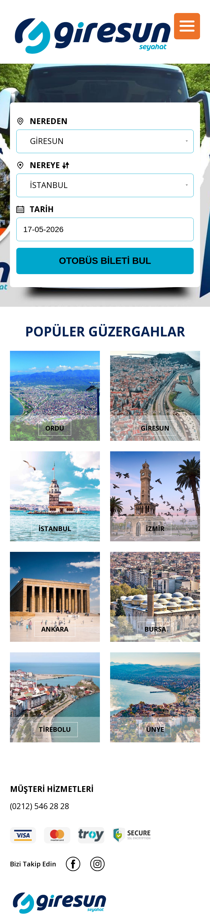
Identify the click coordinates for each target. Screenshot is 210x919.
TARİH (34, 209)
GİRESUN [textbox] (47, 141)
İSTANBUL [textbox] (49, 185)
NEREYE (42, 165)
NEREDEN (41, 121)
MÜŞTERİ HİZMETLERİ (52, 789)
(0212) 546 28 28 (39, 806)
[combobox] (104, 141)
